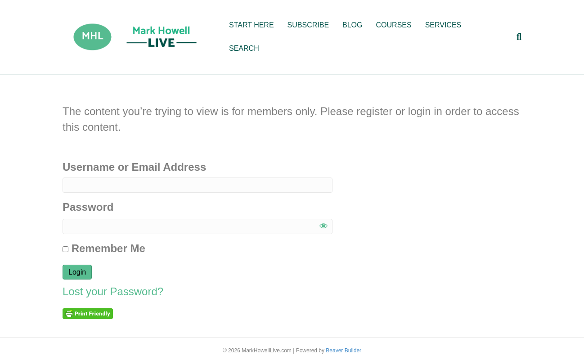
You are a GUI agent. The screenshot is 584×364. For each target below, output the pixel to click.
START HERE (251, 25)
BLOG (352, 25)
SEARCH (244, 48)
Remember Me (104, 248)
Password (88, 207)
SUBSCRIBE (308, 25)
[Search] (515, 37)
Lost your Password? (113, 291)
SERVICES (443, 25)
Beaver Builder (343, 350)
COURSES (394, 25)
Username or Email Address (134, 167)
